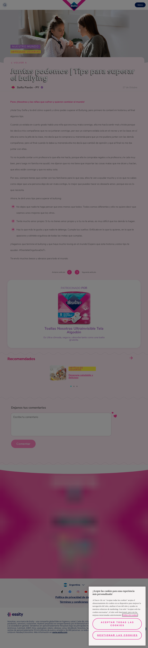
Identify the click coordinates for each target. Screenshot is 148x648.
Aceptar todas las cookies (117, 624)
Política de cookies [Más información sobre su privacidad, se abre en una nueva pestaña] (130, 615)
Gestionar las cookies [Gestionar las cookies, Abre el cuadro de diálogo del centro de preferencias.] (117, 635)
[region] (117, 616)
